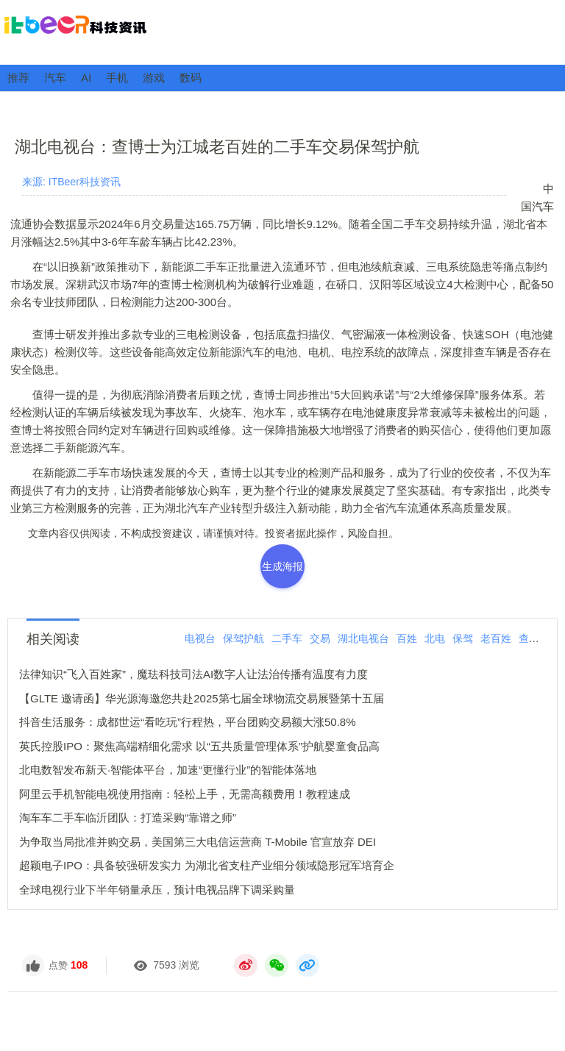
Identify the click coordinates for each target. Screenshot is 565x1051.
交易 (320, 638)
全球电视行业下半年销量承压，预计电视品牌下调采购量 (157, 889)
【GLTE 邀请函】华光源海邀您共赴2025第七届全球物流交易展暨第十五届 (201, 698)
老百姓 (495, 638)
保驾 (462, 638)
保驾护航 (243, 638)
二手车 (286, 638)
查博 (529, 638)
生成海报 (282, 566)
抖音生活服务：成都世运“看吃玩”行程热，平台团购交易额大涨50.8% (187, 722)
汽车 (55, 77)
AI (86, 77)
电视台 (200, 638)
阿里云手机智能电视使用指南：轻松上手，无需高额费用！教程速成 (184, 794)
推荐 (18, 77)
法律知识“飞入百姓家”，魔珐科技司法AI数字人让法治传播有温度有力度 (193, 674)
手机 (117, 77)
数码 (191, 77)
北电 (434, 638)
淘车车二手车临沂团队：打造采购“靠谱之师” (127, 817)
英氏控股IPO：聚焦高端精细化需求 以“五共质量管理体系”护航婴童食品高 (199, 746)
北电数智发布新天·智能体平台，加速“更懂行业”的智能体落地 (167, 769)
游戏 (154, 77)
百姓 (407, 638)
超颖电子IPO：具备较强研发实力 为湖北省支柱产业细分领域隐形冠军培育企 (206, 865)
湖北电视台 (363, 638)
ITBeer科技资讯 (282, 31)
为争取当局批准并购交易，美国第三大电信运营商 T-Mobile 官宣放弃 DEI (197, 842)
